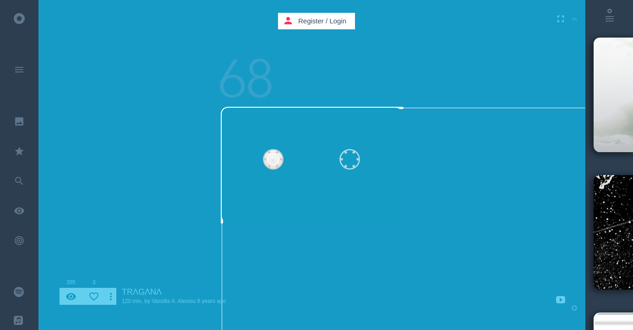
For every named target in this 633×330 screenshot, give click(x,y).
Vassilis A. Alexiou (174, 301)
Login (337, 21)
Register (311, 21)
